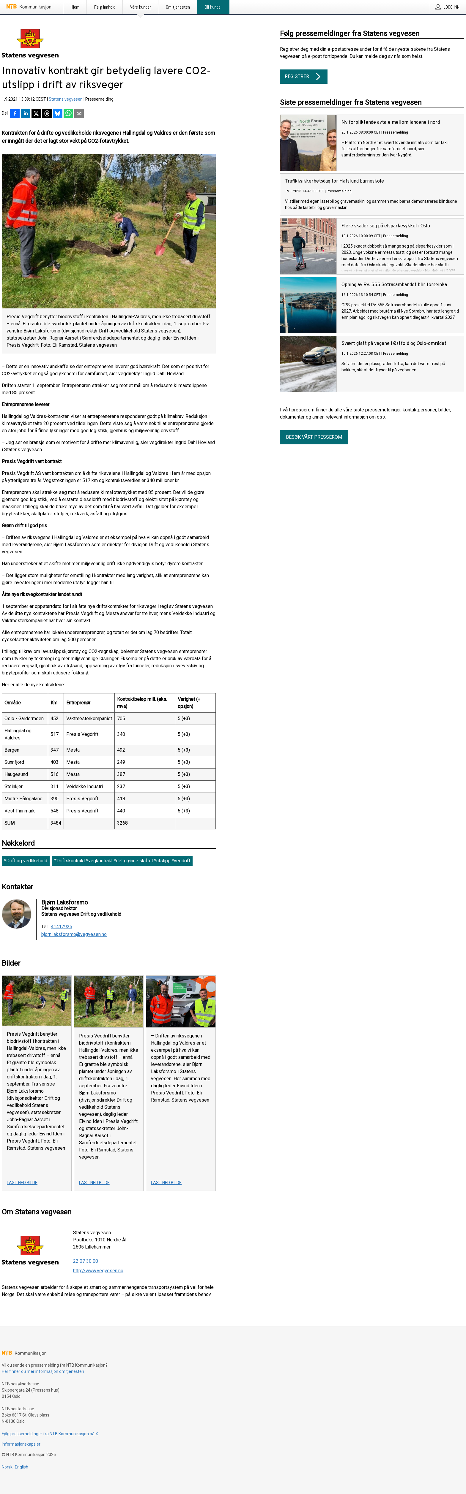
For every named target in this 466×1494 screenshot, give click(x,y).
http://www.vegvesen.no (98, 1270)
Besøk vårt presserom (314, 437)
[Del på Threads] (47, 114)
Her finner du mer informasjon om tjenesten (43, 1371)
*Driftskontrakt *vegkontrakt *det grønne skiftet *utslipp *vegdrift (122, 861)
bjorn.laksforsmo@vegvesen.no (74, 934)
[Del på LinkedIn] (25, 114)
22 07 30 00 (85, 1261)
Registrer (304, 76)
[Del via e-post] (79, 114)
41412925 (61, 926)
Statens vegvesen (66, 99)
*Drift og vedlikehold (25, 861)
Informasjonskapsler (21, 1444)
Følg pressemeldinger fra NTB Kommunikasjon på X (50, 1433)
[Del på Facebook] (15, 114)
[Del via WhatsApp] (68, 114)
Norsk (7, 1467)
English (21, 1467)
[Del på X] (36, 114)
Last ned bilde (22, 1182)
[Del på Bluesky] (57, 114)
